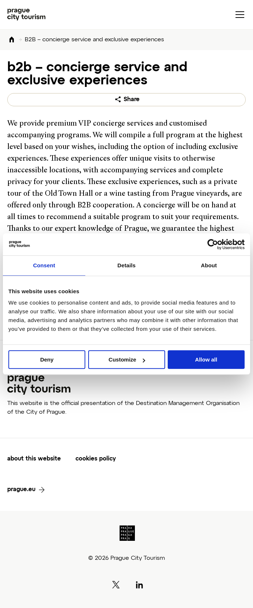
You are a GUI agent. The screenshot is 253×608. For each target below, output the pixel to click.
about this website (34, 459)
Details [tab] (126, 265)
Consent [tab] (44, 265)
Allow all (206, 359)
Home (11, 40)
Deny (47, 359)
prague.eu (21, 490)
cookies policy (95, 459)
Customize (127, 359)
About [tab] (209, 265)
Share (132, 100)
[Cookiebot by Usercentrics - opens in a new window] (213, 244)
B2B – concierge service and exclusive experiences (94, 40)
